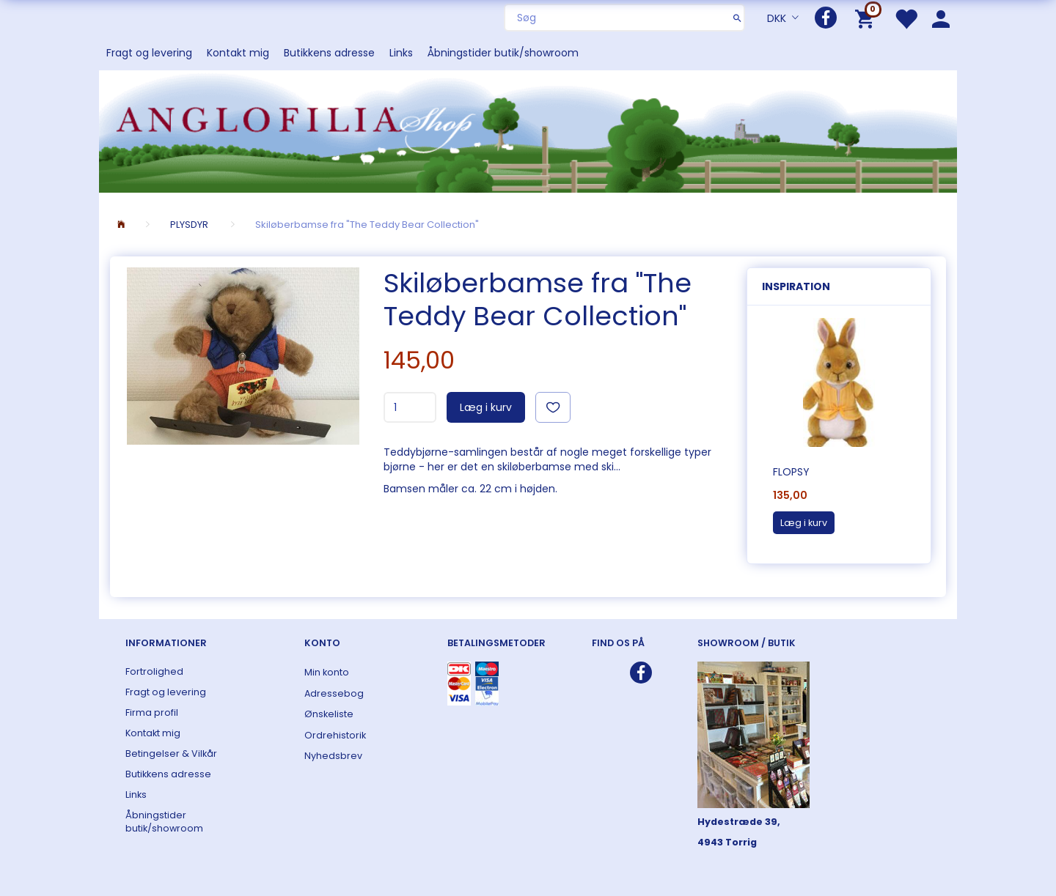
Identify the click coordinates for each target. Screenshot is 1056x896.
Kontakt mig (238, 52)
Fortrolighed (154, 671)
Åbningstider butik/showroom (503, 52)
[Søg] (737, 17)
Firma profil (151, 712)
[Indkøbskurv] (867, 18)
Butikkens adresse (329, 52)
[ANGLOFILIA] (528, 130)
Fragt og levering (149, 52)
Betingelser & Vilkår (171, 753)
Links (401, 52)
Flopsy (791, 471)
